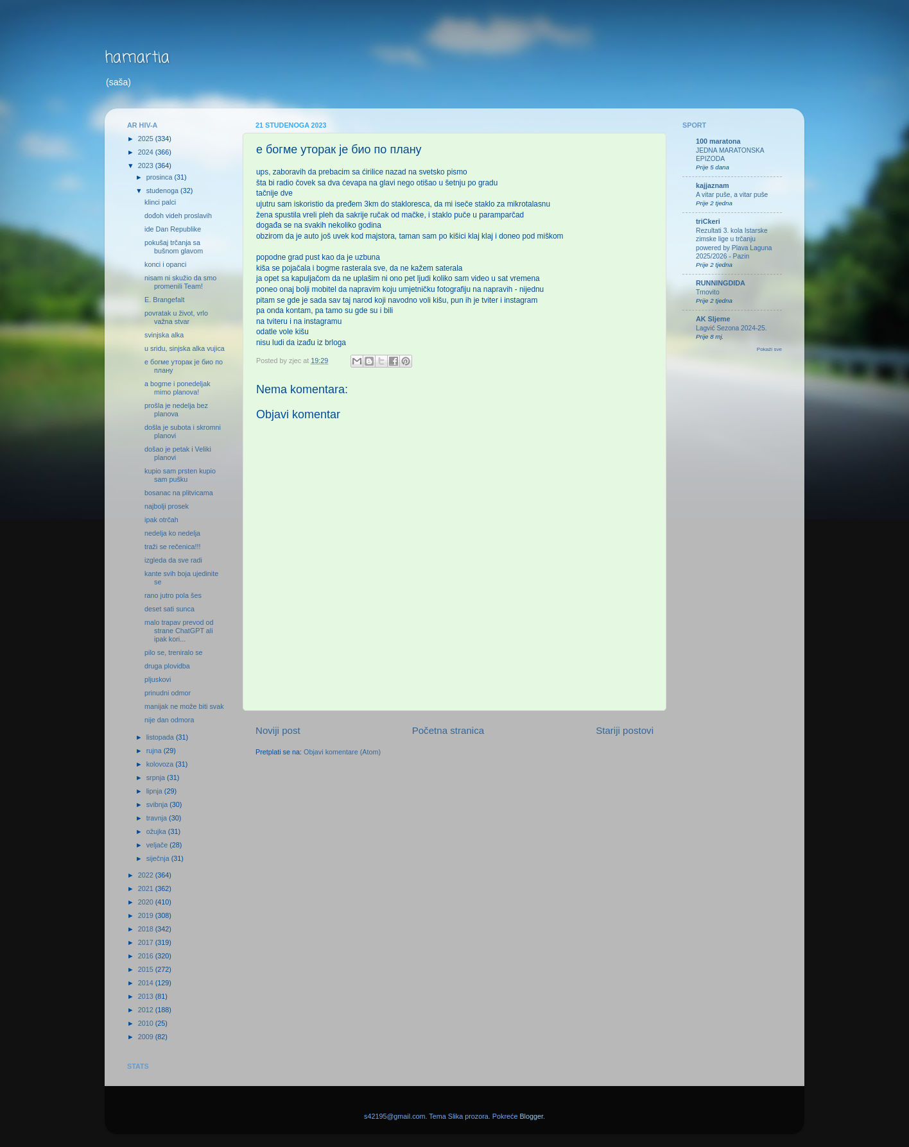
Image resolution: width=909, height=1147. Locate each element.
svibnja (158, 804)
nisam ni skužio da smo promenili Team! (180, 282)
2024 (146, 152)
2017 (146, 942)
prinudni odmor (167, 693)
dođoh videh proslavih (178, 215)
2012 (146, 1010)
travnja (157, 818)
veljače (158, 845)
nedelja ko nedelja (172, 533)
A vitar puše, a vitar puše (732, 194)
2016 (146, 956)
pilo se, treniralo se (173, 652)
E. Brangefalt (164, 299)
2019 (146, 915)
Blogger (531, 1116)
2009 (146, 1037)
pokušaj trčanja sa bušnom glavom (173, 247)
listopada (161, 737)
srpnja (156, 777)
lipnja (155, 791)
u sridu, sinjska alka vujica (184, 348)
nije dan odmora (169, 720)
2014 (146, 983)
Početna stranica (448, 730)
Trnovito (708, 292)
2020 (146, 902)
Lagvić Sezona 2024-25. (731, 328)
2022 (146, 875)
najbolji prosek (166, 506)
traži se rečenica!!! (172, 546)
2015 (146, 969)
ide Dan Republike (172, 229)
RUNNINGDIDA (720, 283)
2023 (146, 165)
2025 (146, 138)
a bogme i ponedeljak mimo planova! (177, 388)
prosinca (160, 177)
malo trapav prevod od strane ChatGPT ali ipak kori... (178, 630)
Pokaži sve (769, 349)
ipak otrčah (161, 519)
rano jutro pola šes (173, 595)
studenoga (163, 190)
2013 (146, 996)
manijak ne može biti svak (184, 706)
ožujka (157, 831)
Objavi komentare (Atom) (342, 752)
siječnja (158, 858)
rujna (155, 750)
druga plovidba (167, 666)
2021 (146, 888)
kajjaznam (712, 185)
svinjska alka (164, 335)
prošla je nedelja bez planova (176, 410)
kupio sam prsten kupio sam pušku (180, 475)
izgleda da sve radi (173, 560)
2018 (146, 929)
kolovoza (161, 764)
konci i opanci (165, 264)
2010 (146, 1023)
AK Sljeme (713, 319)
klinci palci (160, 202)
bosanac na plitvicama (178, 493)
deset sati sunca (169, 609)
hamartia (137, 58)
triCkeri (708, 221)
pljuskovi (157, 679)
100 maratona (718, 141)
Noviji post (277, 730)
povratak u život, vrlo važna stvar (176, 317)
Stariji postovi (625, 730)
